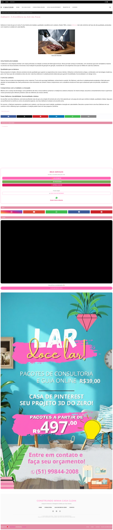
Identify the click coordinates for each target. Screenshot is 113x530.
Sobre (6, 2)
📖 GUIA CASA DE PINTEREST (56, 193)
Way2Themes (12, 526)
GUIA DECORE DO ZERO (61, 507)
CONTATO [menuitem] (74, 7)
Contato (12, 2)
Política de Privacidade (106, 526)
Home (2, 2)
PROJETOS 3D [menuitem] (66, 7)
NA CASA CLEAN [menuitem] (26, 7)
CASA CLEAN (8, 7)
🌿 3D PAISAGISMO (56, 181)
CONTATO (71, 507)
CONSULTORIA (48, 507)
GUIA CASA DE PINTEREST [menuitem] (54, 7)
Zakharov (74, 25)
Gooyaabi (24, 526)
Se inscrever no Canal (56, 288)
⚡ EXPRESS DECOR (56, 184)
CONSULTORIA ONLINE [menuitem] (39, 7)
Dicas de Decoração (11, 12)
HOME (40, 507)
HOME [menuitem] (17, 7)
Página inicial (4, 12)
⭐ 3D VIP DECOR (56, 178)
